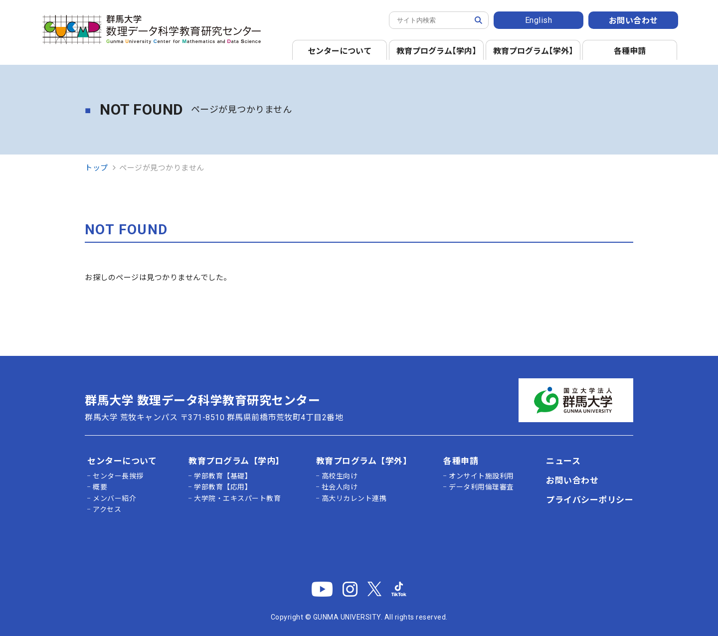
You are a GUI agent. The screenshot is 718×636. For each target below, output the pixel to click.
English (538, 20)
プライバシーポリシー (589, 500)
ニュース (563, 461)
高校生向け (340, 476)
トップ (96, 167)
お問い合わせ (633, 20)
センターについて (339, 51)
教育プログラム (438, 51)
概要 (100, 487)
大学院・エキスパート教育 (237, 498)
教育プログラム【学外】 (364, 461)
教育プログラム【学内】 (236, 461)
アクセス (107, 509)
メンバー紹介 (114, 498)
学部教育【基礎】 (223, 476)
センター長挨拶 (118, 476)
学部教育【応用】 (223, 487)
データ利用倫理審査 (481, 487)
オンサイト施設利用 (481, 476)
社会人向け (340, 487)
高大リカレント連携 (354, 498)
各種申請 (630, 51)
